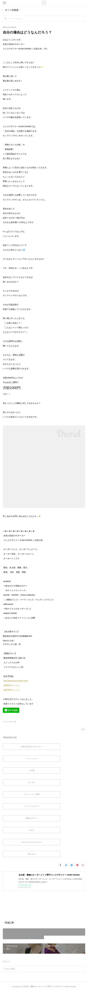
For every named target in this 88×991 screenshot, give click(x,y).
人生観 (32, 770)
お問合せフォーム (11, 685)
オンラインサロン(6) (9, 721)
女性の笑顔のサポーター (32, 746)
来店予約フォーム (11, 690)
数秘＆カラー (32, 818)
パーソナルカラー (32, 806)
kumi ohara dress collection (32, 842)
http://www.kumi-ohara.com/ (16, 681)
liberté (31, 830)
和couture (32, 854)
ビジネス (32, 782)
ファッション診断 (32, 794)
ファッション (32, 758)
